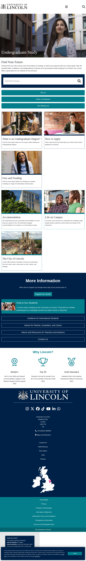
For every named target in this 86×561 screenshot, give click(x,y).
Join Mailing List (43, 106)
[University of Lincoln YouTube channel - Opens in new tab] (48, 411)
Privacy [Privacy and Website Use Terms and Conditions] (43, 506)
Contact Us (43, 341)
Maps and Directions (44, 437)
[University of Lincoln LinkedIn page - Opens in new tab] (54, 411)
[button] (66, 7)
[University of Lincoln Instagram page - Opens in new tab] (27, 411)
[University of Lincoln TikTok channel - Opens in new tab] (43, 411)
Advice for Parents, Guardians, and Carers (43, 327)
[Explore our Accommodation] (21, 211)
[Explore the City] (21, 253)
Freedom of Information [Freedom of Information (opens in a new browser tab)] (44, 510)
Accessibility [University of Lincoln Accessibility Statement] (44, 502)
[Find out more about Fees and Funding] (21, 170)
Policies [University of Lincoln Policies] (43, 461)
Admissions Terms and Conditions (43, 518)
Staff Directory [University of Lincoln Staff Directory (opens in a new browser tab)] (43, 449)
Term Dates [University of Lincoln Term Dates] (43, 453)
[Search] (79, 81)
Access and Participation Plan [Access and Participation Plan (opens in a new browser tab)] (44, 526)
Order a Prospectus (43, 99)
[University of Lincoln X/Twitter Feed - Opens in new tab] (32, 411)
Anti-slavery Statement (44, 514)
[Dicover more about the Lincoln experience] (64, 211)
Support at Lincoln (43, 296)
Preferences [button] (37, 556)
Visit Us (43, 93)
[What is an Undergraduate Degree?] (21, 130)
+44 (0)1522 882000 (44, 433)
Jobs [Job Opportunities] (43, 457)
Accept (74, 553)
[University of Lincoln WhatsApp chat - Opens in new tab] (59, 411)
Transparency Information (44, 522)
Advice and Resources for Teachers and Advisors (43, 334)
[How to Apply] (64, 130)
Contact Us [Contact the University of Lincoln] (43, 444)
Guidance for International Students (43, 320)
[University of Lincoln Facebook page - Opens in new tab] (38, 411)
